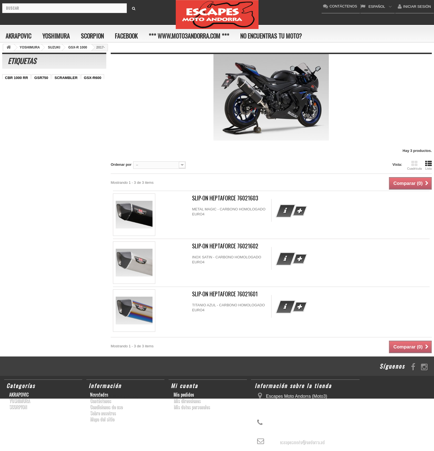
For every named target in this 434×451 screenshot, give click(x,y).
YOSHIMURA (56, 35)
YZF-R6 (85, 119)
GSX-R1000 (41, 119)
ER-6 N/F (86, 86)
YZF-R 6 (48, 103)
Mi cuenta (184, 385)
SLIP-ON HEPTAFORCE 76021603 (225, 198)
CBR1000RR (68, 94)
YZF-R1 (45, 94)
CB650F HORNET (20, 144)
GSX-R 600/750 (17, 111)
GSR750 (41, 78)
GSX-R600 (92, 78)
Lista (428, 165)
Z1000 (49, 128)
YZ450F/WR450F (19, 94)
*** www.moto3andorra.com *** (189, 35)
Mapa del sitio (102, 419)
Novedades (99, 394)
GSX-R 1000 (15, 119)
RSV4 (77, 111)
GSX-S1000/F (43, 86)
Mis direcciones (187, 401)
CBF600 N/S (15, 86)
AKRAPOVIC (18, 35)
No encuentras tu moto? (271, 35)
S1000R (31, 128)
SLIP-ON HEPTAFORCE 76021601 (225, 294)
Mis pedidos (184, 394)
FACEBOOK (126, 35)
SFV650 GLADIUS (20, 103)
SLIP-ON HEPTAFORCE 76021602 (225, 246)
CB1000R (92, 103)
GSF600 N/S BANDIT (22, 136)
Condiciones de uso (106, 407)
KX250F (11, 128)
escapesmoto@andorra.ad (302, 442)
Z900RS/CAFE (58, 136)
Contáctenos (100, 401)
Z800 (90, 94)
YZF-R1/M (69, 103)
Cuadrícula (414, 165)
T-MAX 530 (70, 128)
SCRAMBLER (66, 78)
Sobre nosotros (103, 413)
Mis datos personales (192, 407)
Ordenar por (121, 164)
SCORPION (92, 35)
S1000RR (65, 119)
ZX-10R (67, 86)
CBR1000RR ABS (51, 111)
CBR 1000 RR (16, 78)
